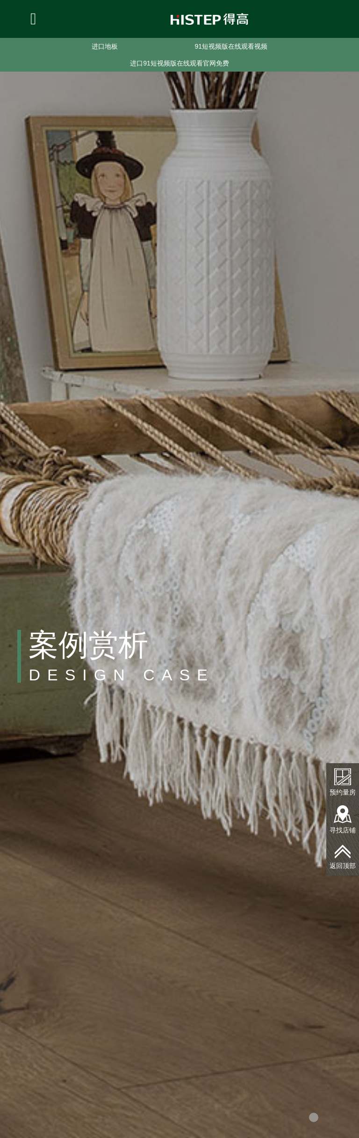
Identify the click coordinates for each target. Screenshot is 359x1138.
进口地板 (105, 46)
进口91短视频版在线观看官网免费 (179, 63)
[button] (313, 1117)
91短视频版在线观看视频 (230, 46)
